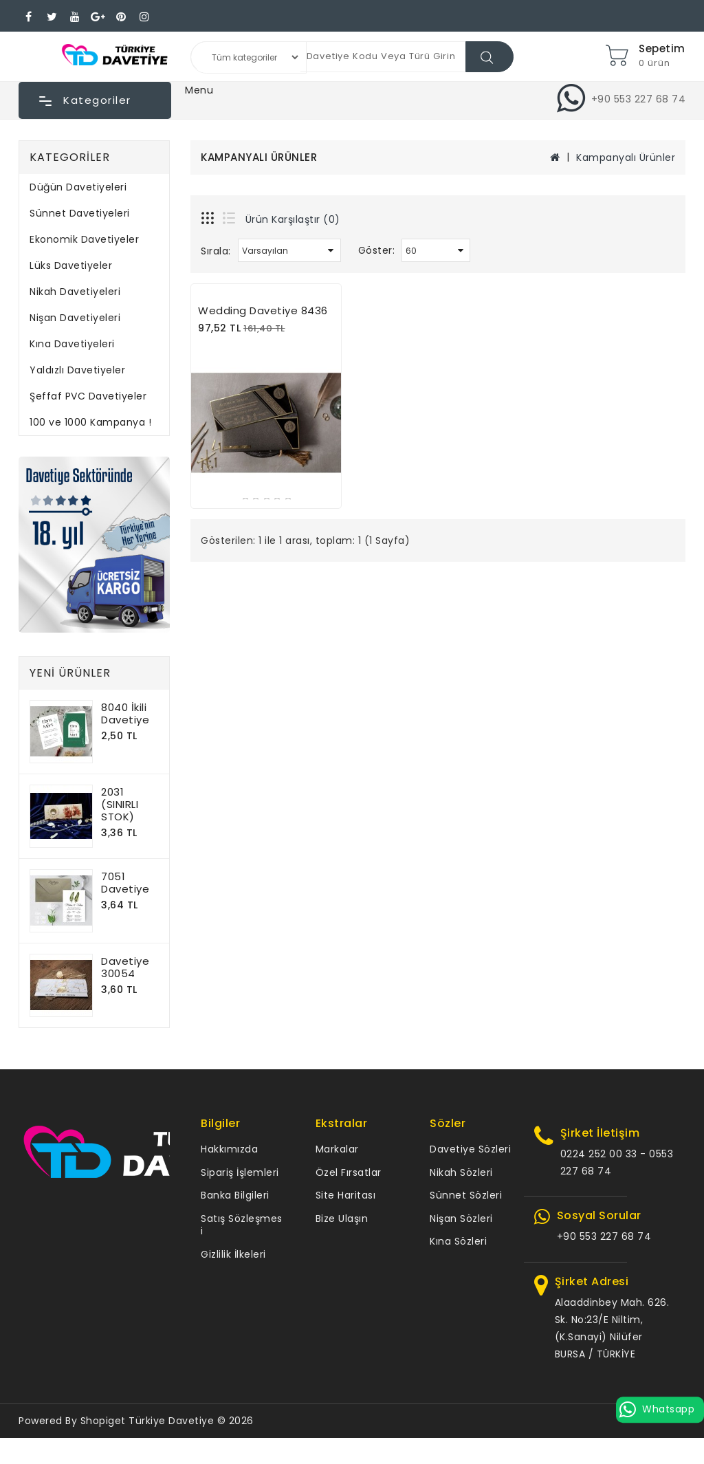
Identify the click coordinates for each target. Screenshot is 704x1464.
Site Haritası (346, 1195)
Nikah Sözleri (461, 1172)
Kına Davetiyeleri (72, 344)
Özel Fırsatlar (349, 1172)
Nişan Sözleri (461, 1218)
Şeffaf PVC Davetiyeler (88, 396)
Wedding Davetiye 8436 (263, 310)
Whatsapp (660, 1409)
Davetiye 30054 (125, 967)
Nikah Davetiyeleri (75, 291)
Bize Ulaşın (342, 1218)
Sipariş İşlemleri (240, 1172)
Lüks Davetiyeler (71, 265)
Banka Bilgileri (235, 1195)
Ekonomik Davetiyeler (84, 239)
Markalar (337, 1149)
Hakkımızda (229, 1149)
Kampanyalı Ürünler (625, 157)
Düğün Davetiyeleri (78, 187)
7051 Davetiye (125, 882)
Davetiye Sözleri (470, 1149)
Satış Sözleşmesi (242, 1225)
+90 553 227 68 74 (604, 1236)
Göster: (376, 250)
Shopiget (103, 1421)
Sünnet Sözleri (466, 1195)
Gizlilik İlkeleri (233, 1254)
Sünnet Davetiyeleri (80, 213)
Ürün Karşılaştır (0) (292, 219)
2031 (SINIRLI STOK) (119, 804)
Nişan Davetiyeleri (75, 318)
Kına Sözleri (458, 1241)
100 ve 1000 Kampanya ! (90, 422)
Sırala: (216, 251)
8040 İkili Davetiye (125, 713)
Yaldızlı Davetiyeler (77, 370)
